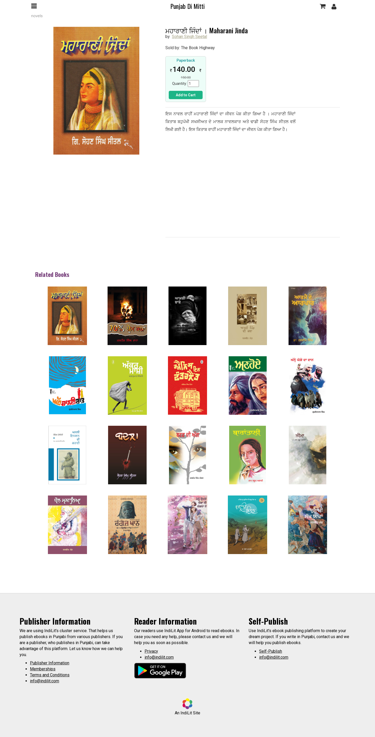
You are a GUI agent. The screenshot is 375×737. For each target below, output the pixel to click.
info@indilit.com (44, 680)
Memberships (42, 668)
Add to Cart (186, 95)
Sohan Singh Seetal (189, 36)
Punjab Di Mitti (187, 6)
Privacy (151, 651)
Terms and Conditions (50, 674)
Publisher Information (49, 662)
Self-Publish (270, 651)
